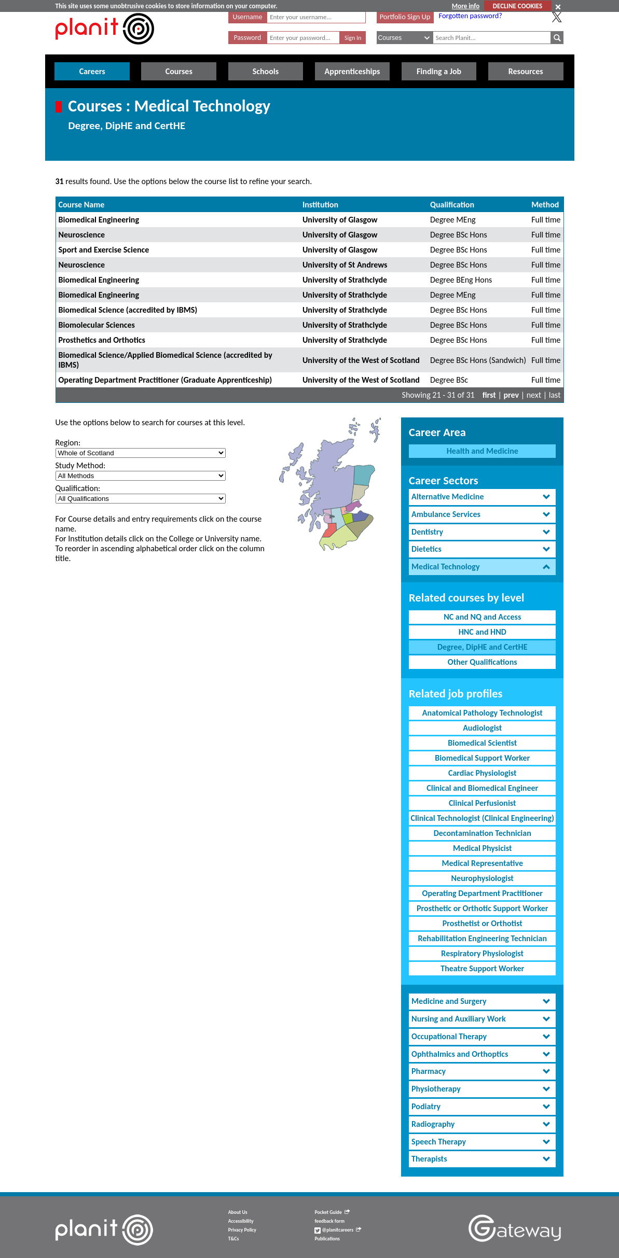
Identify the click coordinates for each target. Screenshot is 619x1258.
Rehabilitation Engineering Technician (482, 938)
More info (465, 6)
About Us (237, 1212)
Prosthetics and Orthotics (102, 340)
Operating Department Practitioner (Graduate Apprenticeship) (165, 380)
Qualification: (78, 488)
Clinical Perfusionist (482, 803)
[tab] (482, 497)
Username (248, 16)
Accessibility (241, 1221)
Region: (68, 443)
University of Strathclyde (344, 280)
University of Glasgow (340, 220)
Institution (320, 204)
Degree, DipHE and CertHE (482, 647)
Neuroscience (82, 235)
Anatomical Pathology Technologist (482, 713)
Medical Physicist (482, 848)
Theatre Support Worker (482, 968)
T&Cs (233, 1239)
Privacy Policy (242, 1230)
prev (511, 395)
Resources (525, 71)
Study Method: (81, 465)
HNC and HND (482, 632)
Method (545, 204)
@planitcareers (337, 1230)
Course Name (82, 204)
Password (247, 37)
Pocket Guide (331, 1212)
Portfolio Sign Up (405, 16)
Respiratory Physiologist (482, 953)
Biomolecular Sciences (97, 325)
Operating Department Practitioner (482, 893)
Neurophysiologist (482, 878)
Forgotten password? (470, 15)
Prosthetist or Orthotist (482, 923)
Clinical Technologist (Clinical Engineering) (482, 818)
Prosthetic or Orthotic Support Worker (482, 908)
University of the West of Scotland (361, 360)
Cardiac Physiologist (482, 773)
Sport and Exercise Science (104, 250)
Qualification (452, 204)
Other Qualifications (482, 662)
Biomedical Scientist (482, 743)
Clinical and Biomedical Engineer (482, 788)
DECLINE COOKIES (517, 6)
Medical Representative (482, 863)
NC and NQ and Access (482, 617)
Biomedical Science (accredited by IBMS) (128, 310)
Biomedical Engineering (99, 220)
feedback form (329, 1221)
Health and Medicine (482, 451)
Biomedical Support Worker (482, 758)
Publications (326, 1239)
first (489, 395)
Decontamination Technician (482, 833)
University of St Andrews (345, 265)
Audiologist (482, 728)
